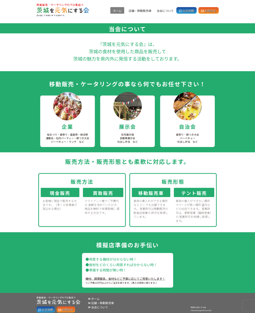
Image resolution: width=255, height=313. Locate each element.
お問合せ (208, 11)
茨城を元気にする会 (198, 307)
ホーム (117, 11)
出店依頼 (186, 11)
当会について (165, 11)
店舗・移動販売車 (140, 11)
